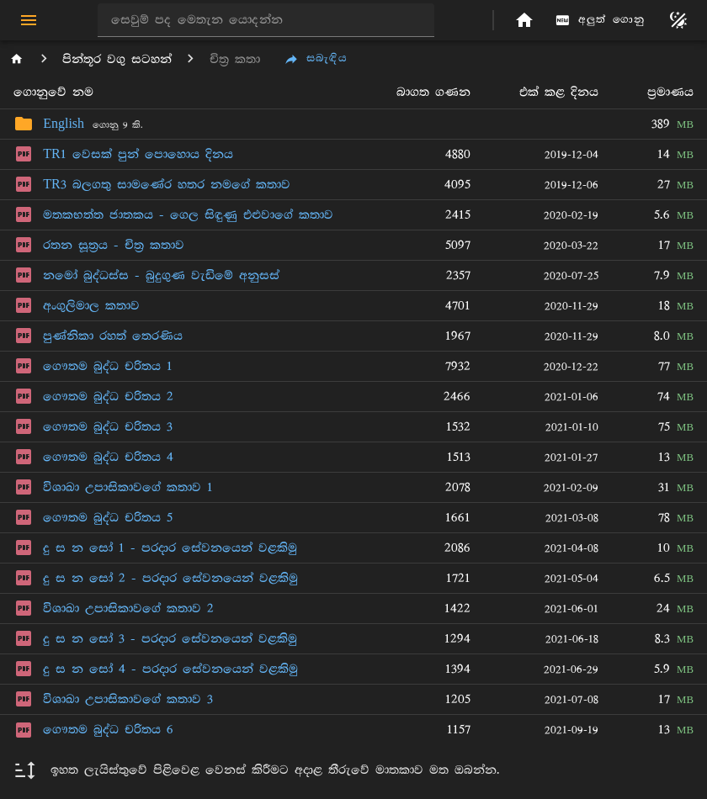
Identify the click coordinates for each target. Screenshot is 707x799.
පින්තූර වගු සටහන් (117, 59)
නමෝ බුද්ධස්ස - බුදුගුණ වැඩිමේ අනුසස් (161, 275)
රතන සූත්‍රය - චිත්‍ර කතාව (113, 245)
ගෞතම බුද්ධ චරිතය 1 (108, 366)
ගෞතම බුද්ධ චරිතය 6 (108, 729)
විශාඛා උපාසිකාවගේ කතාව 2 (128, 608)
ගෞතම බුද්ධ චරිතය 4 (108, 457)
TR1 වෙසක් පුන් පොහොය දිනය (137, 154)
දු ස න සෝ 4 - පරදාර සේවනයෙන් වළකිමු (170, 669)
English (63, 124)
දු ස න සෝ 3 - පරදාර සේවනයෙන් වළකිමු (170, 639)
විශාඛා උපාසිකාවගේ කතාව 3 (128, 699)
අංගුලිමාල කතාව (91, 306)
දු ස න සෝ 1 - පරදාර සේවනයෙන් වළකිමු (170, 548)
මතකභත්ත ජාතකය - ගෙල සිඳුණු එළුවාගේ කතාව (188, 215)
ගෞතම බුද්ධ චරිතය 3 (108, 427)
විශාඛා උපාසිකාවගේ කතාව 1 (128, 487)
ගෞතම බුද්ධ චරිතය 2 (108, 396)
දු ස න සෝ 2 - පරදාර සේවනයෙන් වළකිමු (170, 578)
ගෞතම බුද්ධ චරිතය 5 (108, 518)
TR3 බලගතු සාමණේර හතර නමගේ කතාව (166, 184)
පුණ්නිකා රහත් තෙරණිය (113, 336)
